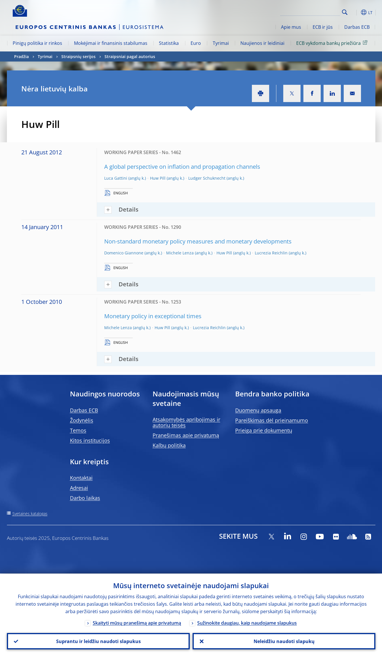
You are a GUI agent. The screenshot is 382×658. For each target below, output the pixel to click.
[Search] (311, 11)
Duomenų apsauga (258, 410)
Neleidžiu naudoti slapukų (283, 641)
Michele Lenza (180, 253)
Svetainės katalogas (29, 513)
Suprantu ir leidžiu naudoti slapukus (98, 641)
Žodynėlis (81, 420)
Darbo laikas (85, 497)
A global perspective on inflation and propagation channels (182, 166)
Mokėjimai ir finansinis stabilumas (110, 43)
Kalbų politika (169, 445)
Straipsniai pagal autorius (129, 56)
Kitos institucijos (90, 440)
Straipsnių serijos (78, 56)
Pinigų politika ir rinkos (37, 43)
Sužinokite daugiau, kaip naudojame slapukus (247, 622)
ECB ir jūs (323, 27)
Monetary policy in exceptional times (153, 316)
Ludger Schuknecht (206, 178)
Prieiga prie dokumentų (263, 430)
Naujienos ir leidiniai (262, 43)
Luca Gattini (115, 178)
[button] (355, 12)
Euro (196, 43)
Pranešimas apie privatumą (186, 435)
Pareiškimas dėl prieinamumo (271, 420)
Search (344, 12)
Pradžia (21, 56)
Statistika (169, 43)
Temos (78, 430)
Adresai (79, 487)
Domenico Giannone (123, 253)
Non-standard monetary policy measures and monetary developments (198, 241)
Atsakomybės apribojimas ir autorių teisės (186, 422)
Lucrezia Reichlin (271, 253)
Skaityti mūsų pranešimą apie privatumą (137, 622)
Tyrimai (221, 43)
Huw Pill (158, 178)
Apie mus (291, 27)
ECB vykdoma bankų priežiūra (332, 42)
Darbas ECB (357, 27)
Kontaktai (81, 477)
